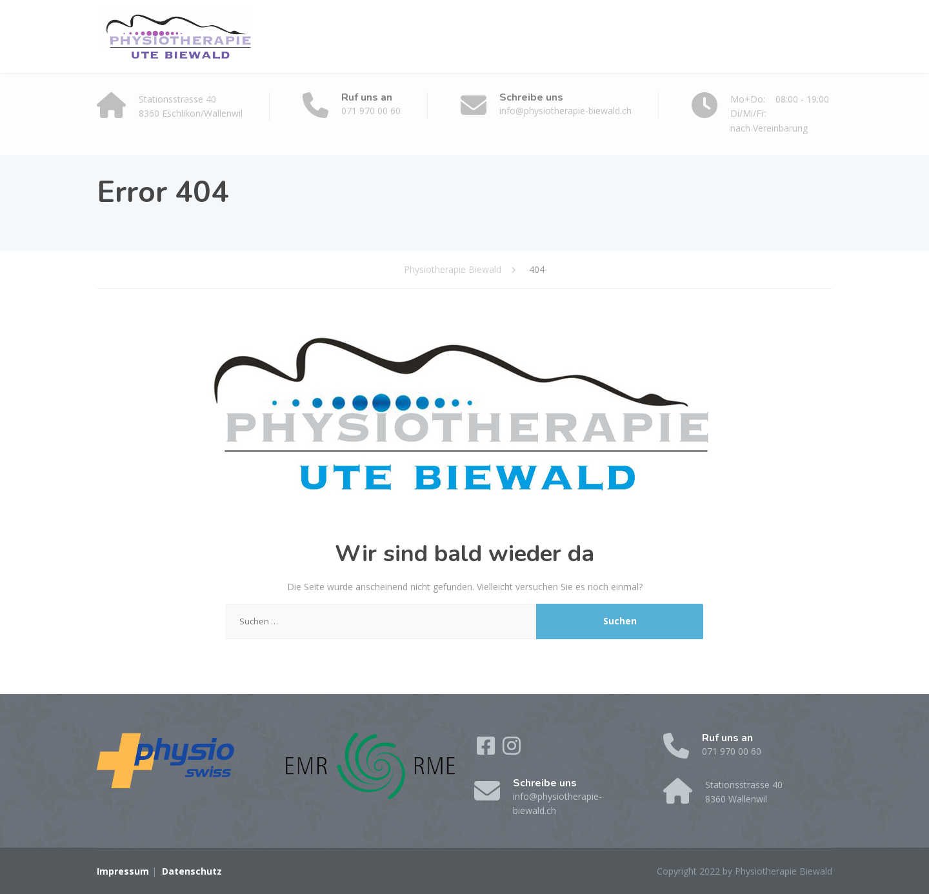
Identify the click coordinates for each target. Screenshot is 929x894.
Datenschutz (192, 871)
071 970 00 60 (371, 110)
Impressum (123, 871)
